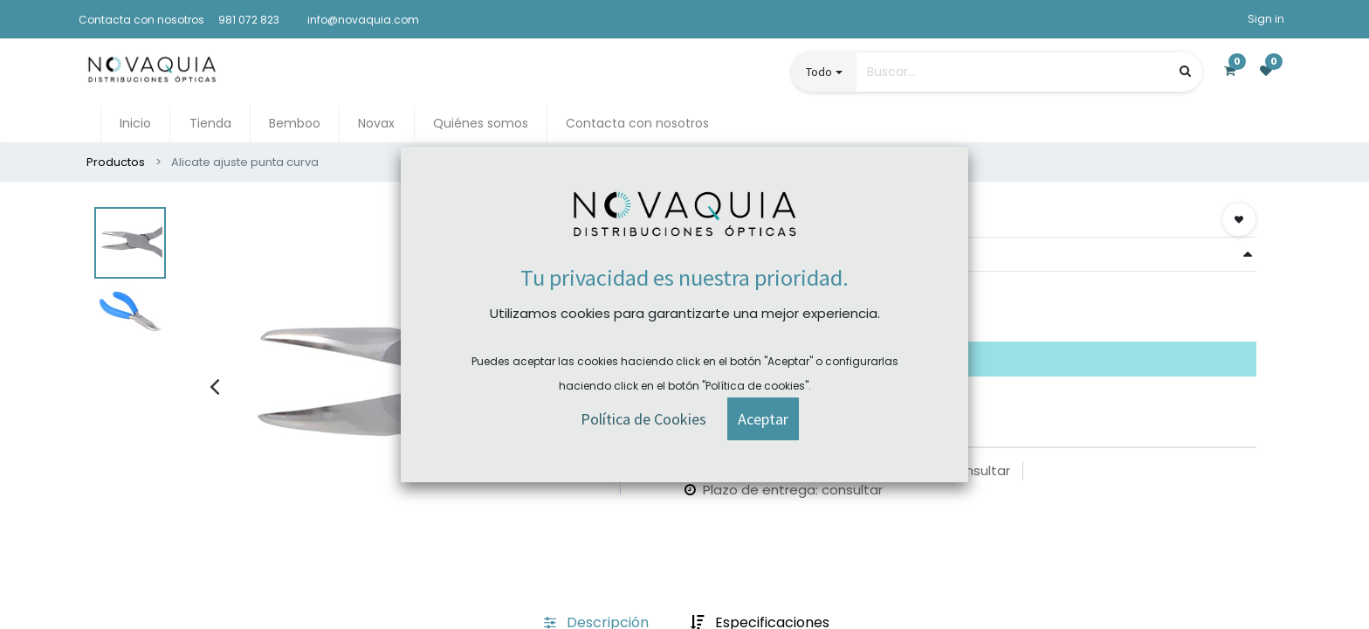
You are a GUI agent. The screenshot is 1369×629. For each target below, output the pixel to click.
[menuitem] (135, 123)
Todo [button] (819, 71)
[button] (1238, 219)
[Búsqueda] (1185, 71)
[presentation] (214, 386)
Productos (115, 162)
